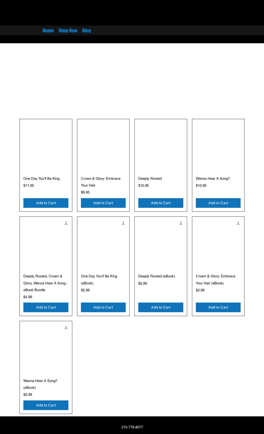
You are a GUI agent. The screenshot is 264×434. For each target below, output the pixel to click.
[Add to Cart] (45, 203)
